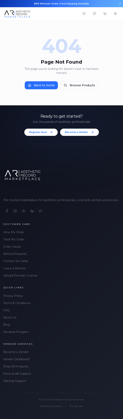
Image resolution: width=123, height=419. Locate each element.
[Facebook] (6, 211)
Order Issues (12, 246)
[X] (40, 211)
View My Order (13, 232)
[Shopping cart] (104, 13)
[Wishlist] (94, 13)
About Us (9, 317)
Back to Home (41, 85)
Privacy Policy (13, 296)
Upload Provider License (20, 275)
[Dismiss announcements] (120, 3)
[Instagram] (15, 211)
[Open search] (84, 13)
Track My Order (14, 239)
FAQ (6, 310)
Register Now (41, 132)
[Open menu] (115, 13)
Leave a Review (14, 268)
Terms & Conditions (16, 303)
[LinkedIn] (32, 211)
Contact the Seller (16, 261)
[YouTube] (23, 211)
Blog (6, 324)
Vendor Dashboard (16, 359)
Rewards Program (16, 332)
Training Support (14, 381)
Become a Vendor (79, 132)
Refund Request (15, 254)
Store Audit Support (17, 373)
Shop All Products (15, 366)
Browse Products (79, 85)
